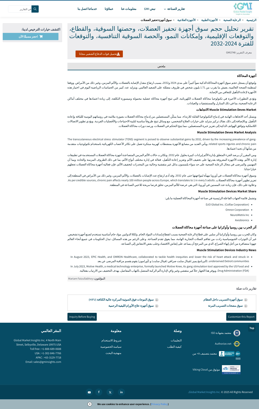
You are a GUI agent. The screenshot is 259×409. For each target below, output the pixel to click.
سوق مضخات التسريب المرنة (225, 306)
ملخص (161, 66)
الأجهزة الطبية (209, 20)
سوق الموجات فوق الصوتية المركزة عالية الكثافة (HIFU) (121, 299)
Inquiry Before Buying (82, 317)
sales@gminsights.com (47, 362)
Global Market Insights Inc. (205, 392)
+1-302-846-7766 (51, 353)
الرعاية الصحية (232, 20)
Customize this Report (241, 317)
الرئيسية (251, 20)
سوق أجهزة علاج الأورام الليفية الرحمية (131, 306)
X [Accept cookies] (89, 404)
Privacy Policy (159, 404)
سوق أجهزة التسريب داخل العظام (223, 299)
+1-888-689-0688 (51, 349)
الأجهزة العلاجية (186, 20)
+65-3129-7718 (52, 357)
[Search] (35, 9)
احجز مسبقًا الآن (31, 36)
